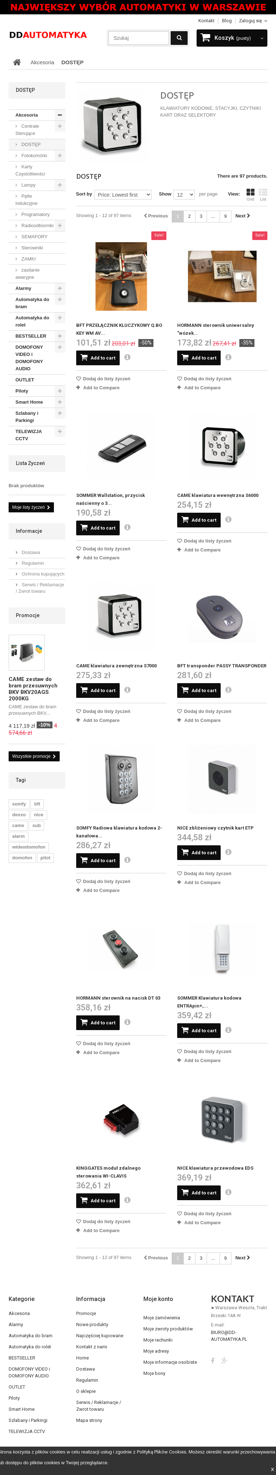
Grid (250, 194)
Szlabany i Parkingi (26, 416)
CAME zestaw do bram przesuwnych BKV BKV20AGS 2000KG (33, 689)
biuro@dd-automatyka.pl (229, 1336)
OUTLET (24, 379)
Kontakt (206, 20)
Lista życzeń (30, 463)
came (18, 825)
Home (82, 1358)
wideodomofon (28, 847)
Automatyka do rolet (32, 321)
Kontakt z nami (91, 1346)
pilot (45, 857)
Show (165, 194)
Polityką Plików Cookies (161, 1452)
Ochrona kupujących (42, 574)
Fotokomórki (33, 155)
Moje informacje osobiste (170, 1362)
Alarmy (23, 288)
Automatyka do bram (32, 303)
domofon (22, 857)
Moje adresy (156, 1351)
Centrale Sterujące (27, 129)
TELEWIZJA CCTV (28, 435)
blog (227, 20)
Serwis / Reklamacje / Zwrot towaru (98, 1406)
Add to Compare (101, 387)
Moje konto (158, 1299)
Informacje (29, 531)
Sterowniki (31, 247)
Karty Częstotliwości (30, 170)
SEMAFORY (33, 236)
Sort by (84, 194)
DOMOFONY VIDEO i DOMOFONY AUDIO (29, 357)
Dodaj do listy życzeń (106, 378)
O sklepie (86, 1391)
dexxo (19, 814)
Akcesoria (26, 115)
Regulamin (32, 563)
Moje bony (154, 1373)
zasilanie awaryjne (27, 273)
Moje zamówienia (161, 1317)
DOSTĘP (30, 144)
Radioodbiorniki (37, 225)
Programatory (35, 214)
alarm (18, 836)
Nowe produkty (92, 1324)
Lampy (28, 185)
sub (36, 825)
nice (38, 814)
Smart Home (29, 402)
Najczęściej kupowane (99, 1335)
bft (37, 804)
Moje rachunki (157, 1340)
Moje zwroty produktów (168, 1328)
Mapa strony (89, 1420)
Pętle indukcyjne (26, 199)
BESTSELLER (30, 336)
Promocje (28, 615)
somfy (19, 804)
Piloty (21, 391)
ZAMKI (28, 259)
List (263, 194)
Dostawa (30, 552)
